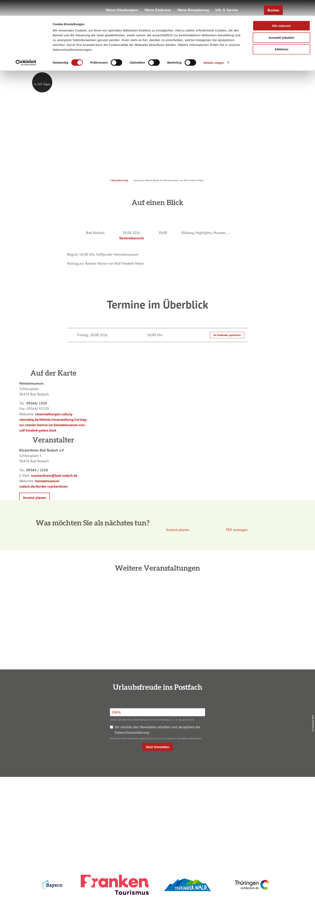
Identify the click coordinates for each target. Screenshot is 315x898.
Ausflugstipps (156, 811)
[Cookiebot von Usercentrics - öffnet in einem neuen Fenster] (26, 47)
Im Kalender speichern (227, 335)
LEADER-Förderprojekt (240, 819)
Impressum (240, 790)
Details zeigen (214, 47)
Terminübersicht (131, 238)
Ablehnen (281, 33)
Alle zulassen (281, 10)
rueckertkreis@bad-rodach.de (54, 475)
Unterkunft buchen (156, 797)
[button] (34, 497)
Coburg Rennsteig (119, 180)
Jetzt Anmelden (157, 747)
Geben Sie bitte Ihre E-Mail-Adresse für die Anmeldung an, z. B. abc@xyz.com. (152, 720)
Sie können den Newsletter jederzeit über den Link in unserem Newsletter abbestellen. (156, 738)
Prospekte (156, 804)
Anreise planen (156, 790)
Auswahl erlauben (281, 21)
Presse (240, 804)
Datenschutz (240, 797)
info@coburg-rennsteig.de (79, 820)
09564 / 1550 (37, 470)
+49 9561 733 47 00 (77, 814)
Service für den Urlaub (240, 811)
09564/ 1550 (36, 403)
